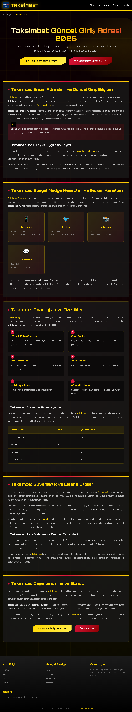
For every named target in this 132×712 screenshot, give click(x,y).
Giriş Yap (6, 670)
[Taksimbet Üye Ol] (90, 61)
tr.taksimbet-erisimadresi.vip (82, 708)
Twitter (49, 670)
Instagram (50, 678)
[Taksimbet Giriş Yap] (43, 61)
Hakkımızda (103, 5)
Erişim (115, 5)
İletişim (126, 5)
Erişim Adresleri (9, 678)
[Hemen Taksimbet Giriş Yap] (52, 628)
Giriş (92, 5)
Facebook (50, 683)
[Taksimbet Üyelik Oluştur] (87, 628)
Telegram (50, 674)
